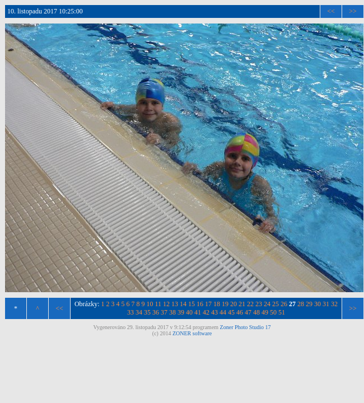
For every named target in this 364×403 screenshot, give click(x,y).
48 (256, 312)
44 (223, 312)
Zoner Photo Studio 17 (245, 327)
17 (208, 304)
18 (216, 304)
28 (300, 304)
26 (284, 304)
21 (242, 304)
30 (317, 304)
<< (331, 11)
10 (150, 304)
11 (158, 304)
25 (275, 304)
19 (225, 304)
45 (231, 312)
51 (281, 312)
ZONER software (192, 333)
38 (172, 312)
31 (326, 304)
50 (273, 312)
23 (258, 304)
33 (130, 312)
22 (250, 304)
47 (248, 312)
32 (334, 304)
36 (155, 312)
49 (265, 312)
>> (353, 11)
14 (183, 304)
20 (233, 304)
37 (164, 312)
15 (191, 304)
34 (139, 312)
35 (147, 312)
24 (267, 304)
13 (174, 304)
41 (197, 312)
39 (181, 312)
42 (206, 312)
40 (189, 312)
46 (239, 312)
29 (309, 304)
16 (200, 304)
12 (166, 304)
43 (214, 312)
